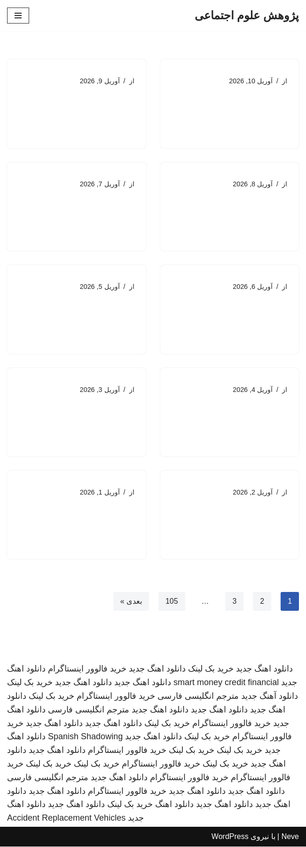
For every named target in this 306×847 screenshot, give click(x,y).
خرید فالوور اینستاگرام (87, 669)
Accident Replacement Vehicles (66, 818)
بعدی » (130, 602)
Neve (290, 837)
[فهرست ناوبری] (18, 16)
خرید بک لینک (211, 669)
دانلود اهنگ (174, 805)
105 (171, 602)
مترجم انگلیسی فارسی (198, 696)
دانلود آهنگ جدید (269, 696)
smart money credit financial (226, 683)
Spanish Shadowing (85, 737)
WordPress (230, 837)
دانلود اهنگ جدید (264, 669)
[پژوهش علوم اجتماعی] (247, 15)
